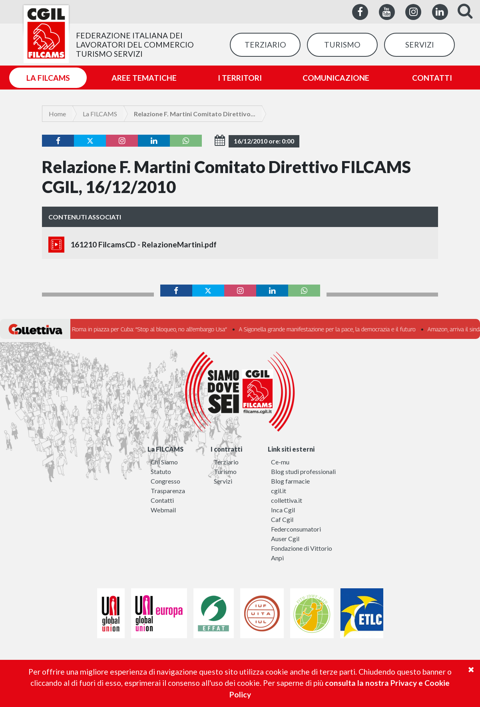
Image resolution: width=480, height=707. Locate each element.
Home (57, 114)
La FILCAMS (100, 114)
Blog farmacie (290, 481)
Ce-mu (280, 462)
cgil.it (278, 490)
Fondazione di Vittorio (301, 548)
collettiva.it (286, 500)
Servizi (223, 481)
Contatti (162, 500)
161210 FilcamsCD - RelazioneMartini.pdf (132, 245)
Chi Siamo (164, 462)
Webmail (163, 510)
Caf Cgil (282, 519)
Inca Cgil (283, 510)
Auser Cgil (285, 538)
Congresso (165, 481)
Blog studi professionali (303, 471)
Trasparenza (168, 490)
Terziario (226, 462)
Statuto (161, 471)
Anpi (277, 558)
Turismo (225, 471)
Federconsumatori (296, 529)
